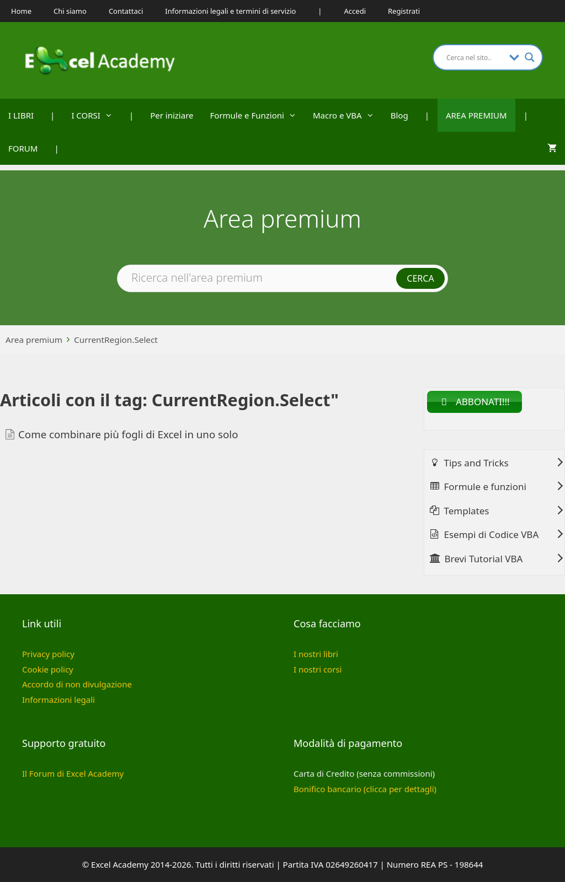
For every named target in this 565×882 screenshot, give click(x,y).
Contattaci (126, 11)
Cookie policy (47, 669)
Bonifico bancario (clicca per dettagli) (365, 788)
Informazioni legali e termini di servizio (230, 11)
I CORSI (96, 115)
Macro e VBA (347, 115)
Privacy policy (48, 653)
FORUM (23, 148)
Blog (399, 115)
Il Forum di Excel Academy (73, 773)
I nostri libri (316, 653)
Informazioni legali (58, 699)
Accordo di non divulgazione (77, 684)
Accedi (355, 11)
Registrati (404, 11)
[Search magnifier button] (529, 57)
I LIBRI (21, 115)
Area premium (34, 339)
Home (21, 11)
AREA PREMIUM (476, 115)
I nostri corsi (318, 669)
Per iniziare (171, 115)
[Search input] (475, 57)
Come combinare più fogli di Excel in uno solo (128, 434)
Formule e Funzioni (257, 115)
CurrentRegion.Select (116, 339)
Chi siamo (70, 11)
